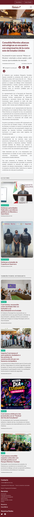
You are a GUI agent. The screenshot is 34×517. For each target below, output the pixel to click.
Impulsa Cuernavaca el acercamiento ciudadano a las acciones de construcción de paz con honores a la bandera (10, 357)
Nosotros (4, 504)
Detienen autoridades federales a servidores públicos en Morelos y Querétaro (9, 211)
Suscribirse (18, 2)
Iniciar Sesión (28, 2)
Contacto (4, 480)
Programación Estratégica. (11, 488)
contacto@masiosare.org (6, 482)
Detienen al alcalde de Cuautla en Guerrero (9, 263)
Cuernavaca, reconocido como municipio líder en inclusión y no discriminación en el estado (11, 307)
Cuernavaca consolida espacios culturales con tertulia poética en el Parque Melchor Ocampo (10, 459)
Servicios (4, 491)
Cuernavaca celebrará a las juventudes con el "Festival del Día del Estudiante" (11, 416)
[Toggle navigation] (31, 7)
